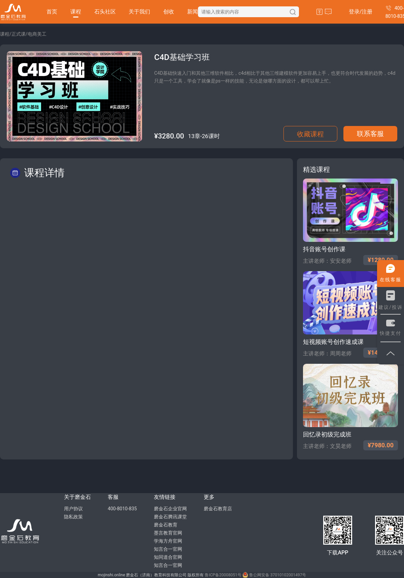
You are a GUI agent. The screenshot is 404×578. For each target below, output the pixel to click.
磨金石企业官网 (170, 508)
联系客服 (370, 134)
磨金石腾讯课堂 (170, 516)
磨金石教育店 (218, 508)
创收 (168, 11)
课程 (75, 11)
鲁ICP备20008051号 (223, 575)
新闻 (192, 11)
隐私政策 (73, 516)
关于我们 (139, 11)
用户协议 (73, 508)
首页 (51, 11)
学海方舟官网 (168, 541)
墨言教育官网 (168, 533)
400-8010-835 (122, 508)
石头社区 (105, 11)
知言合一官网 (168, 549)
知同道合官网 (168, 557)
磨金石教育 (165, 524)
